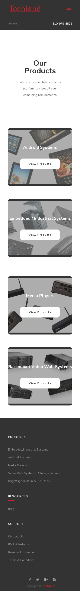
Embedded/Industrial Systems (28, 450)
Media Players (17, 465)
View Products (40, 164)
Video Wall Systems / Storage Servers (34, 473)
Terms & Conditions (21, 560)
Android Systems (19, 457)
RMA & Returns (18, 544)
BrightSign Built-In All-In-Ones (29, 481)
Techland (48, 586)
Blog (11, 509)
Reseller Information (22, 552)
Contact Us (15, 536)
